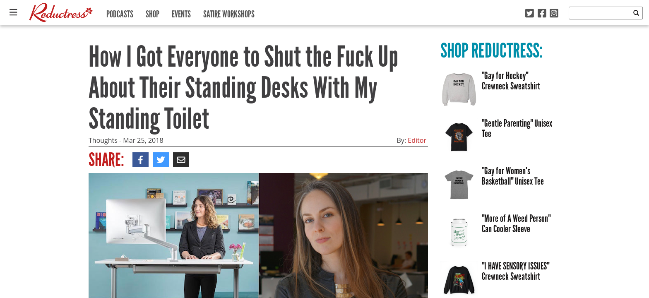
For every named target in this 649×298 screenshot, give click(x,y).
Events (181, 12)
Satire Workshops (229, 12)
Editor (417, 140)
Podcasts (119, 12)
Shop (152, 12)
